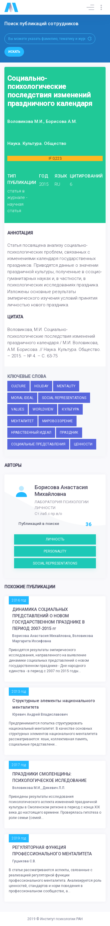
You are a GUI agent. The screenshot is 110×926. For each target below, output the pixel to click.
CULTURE (18, 386)
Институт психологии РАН (61, 919)
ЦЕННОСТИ (83, 444)
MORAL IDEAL (22, 398)
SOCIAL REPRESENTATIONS (64, 398)
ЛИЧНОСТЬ (55, 539)
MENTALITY (66, 386)
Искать (14, 51)
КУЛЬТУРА (70, 409)
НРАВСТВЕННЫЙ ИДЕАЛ (31, 432)
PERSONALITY (55, 551)
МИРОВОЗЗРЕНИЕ (57, 421)
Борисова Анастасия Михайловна (61, 490)
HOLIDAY (41, 386)
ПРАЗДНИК (69, 432)
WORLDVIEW (43, 409)
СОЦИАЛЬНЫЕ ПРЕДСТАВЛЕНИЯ (38, 444)
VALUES (17, 409)
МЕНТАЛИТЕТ (22, 421)
